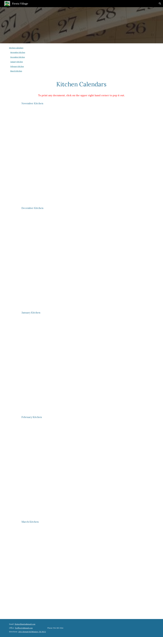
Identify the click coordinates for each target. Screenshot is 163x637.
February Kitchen (17, 66)
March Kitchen (16, 71)
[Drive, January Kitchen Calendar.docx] (81, 361)
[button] (160, 4)
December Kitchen (17, 57)
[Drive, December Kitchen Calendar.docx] (81, 257)
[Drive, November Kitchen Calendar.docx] (81, 152)
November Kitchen (17, 52)
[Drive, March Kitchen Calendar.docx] (81, 571)
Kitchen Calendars (16, 48)
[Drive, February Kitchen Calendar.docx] (81, 466)
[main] (81, 85)
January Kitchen (16, 62)
